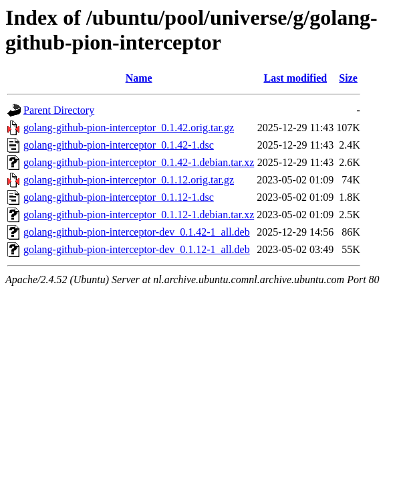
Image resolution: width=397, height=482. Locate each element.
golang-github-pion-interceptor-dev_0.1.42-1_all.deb (136, 232)
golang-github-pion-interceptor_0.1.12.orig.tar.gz (128, 179)
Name (139, 78)
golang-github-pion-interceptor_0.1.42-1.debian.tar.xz (138, 162)
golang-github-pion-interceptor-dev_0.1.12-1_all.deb (136, 249)
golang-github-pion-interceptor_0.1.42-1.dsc (118, 145)
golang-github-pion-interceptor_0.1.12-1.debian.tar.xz (138, 214)
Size (348, 78)
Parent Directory (58, 110)
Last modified (295, 78)
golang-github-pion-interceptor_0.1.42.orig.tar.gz (128, 127)
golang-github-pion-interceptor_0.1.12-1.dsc (118, 197)
